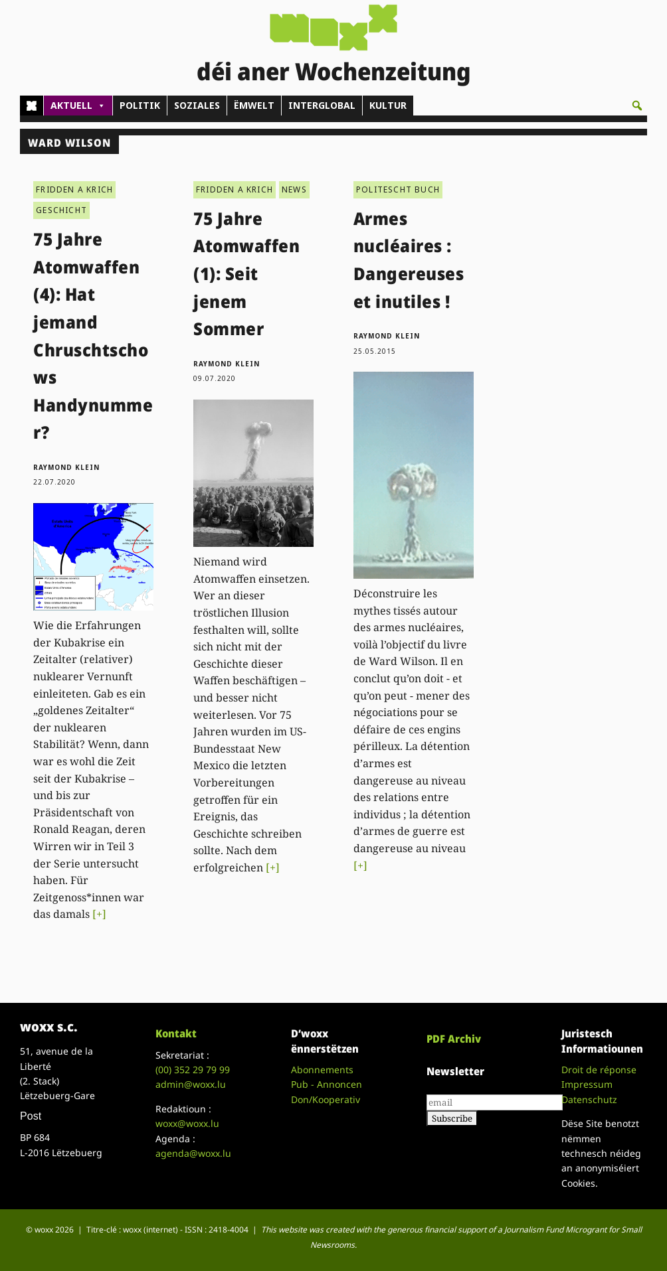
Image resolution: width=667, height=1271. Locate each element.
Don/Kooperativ (325, 1099)
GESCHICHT (61, 210)
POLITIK (140, 105)
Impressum (587, 1084)
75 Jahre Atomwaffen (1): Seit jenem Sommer (246, 273)
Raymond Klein (66, 467)
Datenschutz (589, 1099)
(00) (192, 1069)
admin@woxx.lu (190, 1084)
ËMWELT (254, 105)
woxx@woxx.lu (187, 1123)
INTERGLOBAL (321, 105)
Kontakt (176, 1033)
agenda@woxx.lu (193, 1153)
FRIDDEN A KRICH (74, 189)
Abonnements (322, 1069)
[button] (637, 105)
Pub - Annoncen (326, 1084)
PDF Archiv (454, 1038)
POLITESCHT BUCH (398, 189)
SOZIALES (197, 105)
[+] (99, 914)
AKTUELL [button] (78, 105)
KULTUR (388, 105)
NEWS (294, 189)
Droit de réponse (598, 1069)
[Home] (31, 105)
